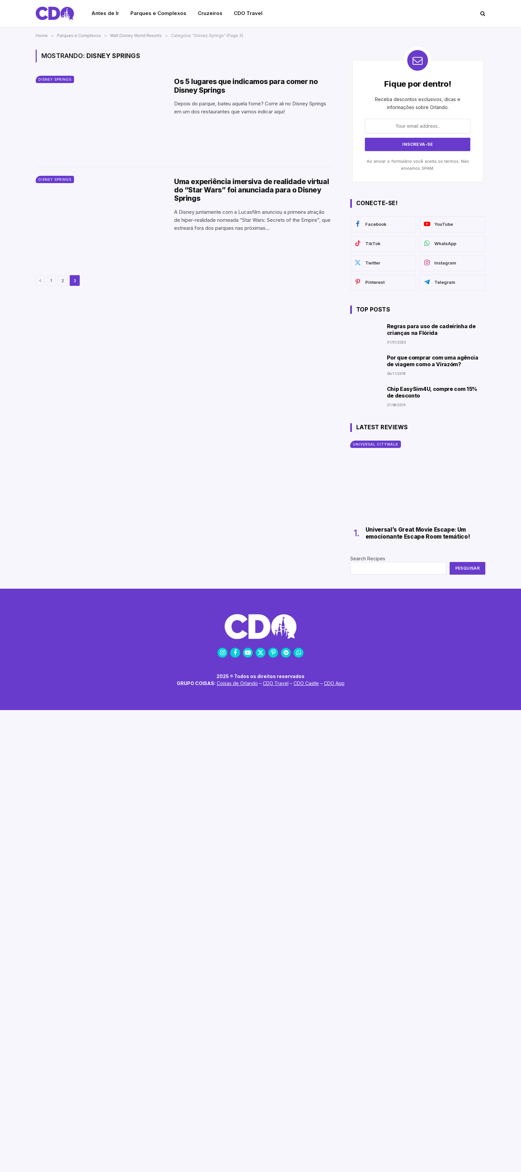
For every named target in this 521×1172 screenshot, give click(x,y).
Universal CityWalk (375, 444)
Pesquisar (467, 568)
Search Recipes (367, 558)
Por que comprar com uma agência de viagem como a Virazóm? (432, 361)
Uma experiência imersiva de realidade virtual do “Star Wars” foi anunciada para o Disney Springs (251, 189)
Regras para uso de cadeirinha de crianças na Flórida (431, 329)
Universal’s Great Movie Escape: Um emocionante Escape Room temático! (418, 533)
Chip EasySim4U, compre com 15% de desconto (432, 392)
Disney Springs (54, 79)
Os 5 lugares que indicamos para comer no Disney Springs (246, 85)
